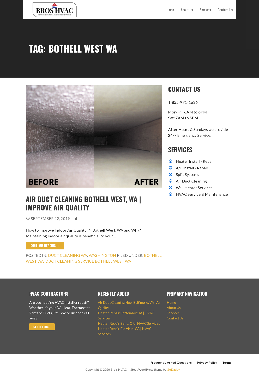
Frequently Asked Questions (171, 362)
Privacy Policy (207, 362)
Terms (226, 362)
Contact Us (225, 9)
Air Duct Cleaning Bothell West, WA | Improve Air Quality (83, 203)
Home (170, 9)
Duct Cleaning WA (67, 255)
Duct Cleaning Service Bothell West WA (88, 261)
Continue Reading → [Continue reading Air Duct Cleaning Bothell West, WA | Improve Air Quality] (45, 245)
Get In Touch (41, 327)
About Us (187, 9)
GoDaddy (173, 369)
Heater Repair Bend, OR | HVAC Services (129, 323)
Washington (102, 255)
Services (205, 9)
